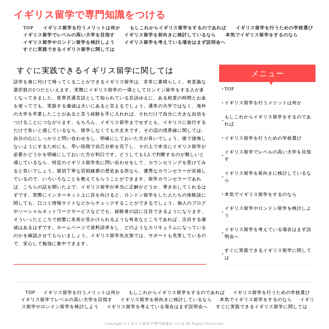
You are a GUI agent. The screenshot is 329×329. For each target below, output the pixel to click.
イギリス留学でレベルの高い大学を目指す (69, 35)
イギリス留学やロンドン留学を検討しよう (69, 42)
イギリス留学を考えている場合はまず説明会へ (175, 42)
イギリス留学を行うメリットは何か (81, 27)
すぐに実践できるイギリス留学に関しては (69, 49)
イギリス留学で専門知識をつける (89, 14)
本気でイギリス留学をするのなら (262, 35)
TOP (28, 27)
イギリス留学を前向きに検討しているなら (170, 35)
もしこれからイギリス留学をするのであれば (178, 27)
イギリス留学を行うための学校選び (274, 27)
